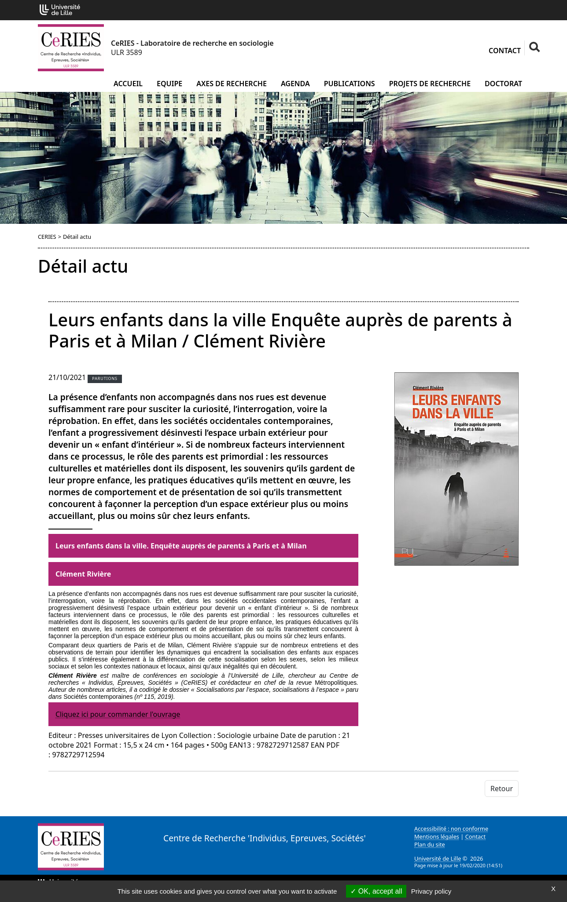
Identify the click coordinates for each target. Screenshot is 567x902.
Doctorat (503, 83)
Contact (505, 50)
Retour (501, 788)
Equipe (169, 83)
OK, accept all (376, 891)
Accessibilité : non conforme (451, 829)
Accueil (128, 83)
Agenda (295, 83)
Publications (349, 83)
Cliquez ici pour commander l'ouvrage (117, 714)
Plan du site (429, 844)
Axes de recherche (231, 83)
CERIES (47, 237)
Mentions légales (436, 836)
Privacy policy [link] (431, 891)
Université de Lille (437, 858)
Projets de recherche (430, 83)
